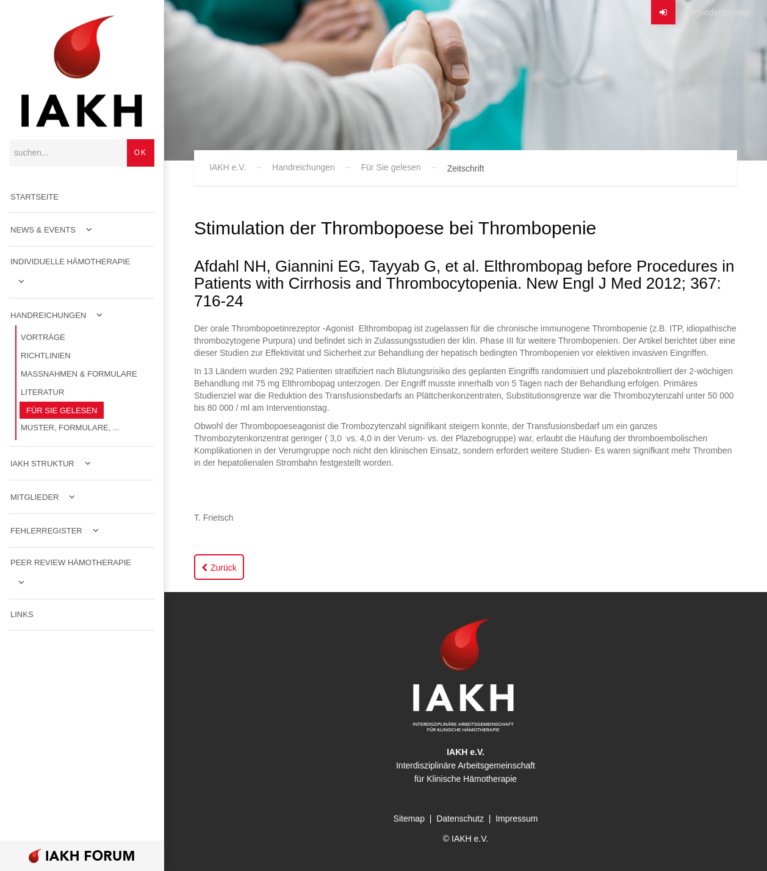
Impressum (516, 818)
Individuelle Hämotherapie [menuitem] (70, 261)
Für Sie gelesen (391, 167)
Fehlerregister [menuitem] (46, 530)
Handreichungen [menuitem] (48, 315)
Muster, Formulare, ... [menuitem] (70, 427)
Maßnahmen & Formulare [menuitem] (79, 373)
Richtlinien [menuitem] (46, 355)
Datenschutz (460, 818)
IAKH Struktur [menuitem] (42, 463)
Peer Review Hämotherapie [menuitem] (70, 562)
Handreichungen (303, 167)
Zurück (224, 568)
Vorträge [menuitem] (43, 337)
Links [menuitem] (22, 614)
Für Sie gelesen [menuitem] (61, 410)
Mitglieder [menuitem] (34, 497)
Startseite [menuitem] (34, 196)
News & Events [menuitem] (43, 229)
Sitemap (409, 818)
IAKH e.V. (227, 167)
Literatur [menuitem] (42, 392)
